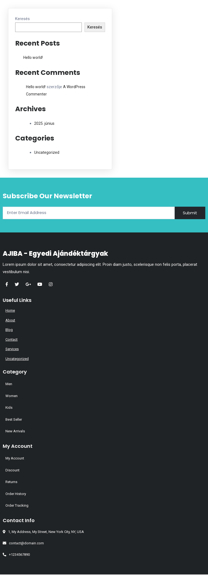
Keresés (22, 18)
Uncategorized (46, 152)
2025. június (44, 123)
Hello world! (33, 57)
